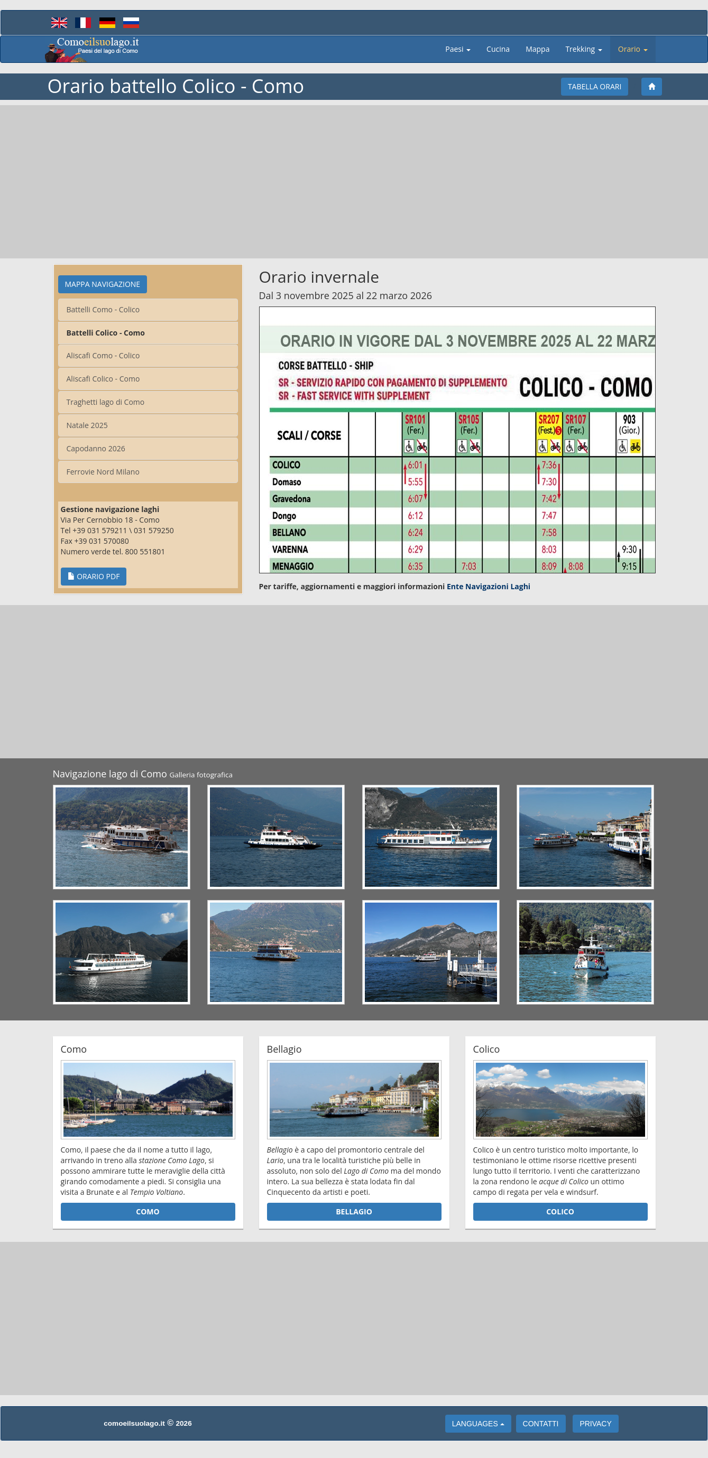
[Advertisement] (354, 182)
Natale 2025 (87, 425)
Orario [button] (633, 49)
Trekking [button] (583, 49)
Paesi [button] (458, 49)
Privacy (595, 1423)
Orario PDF (94, 576)
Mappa (541, 48)
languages (478, 1423)
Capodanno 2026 (96, 448)
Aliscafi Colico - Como (103, 379)
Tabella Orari (594, 86)
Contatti (541, 1423)
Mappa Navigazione (103, 284)
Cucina (502, 48)
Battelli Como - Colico (103, 309)
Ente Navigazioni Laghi (488, 586)
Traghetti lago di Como (106, 402)
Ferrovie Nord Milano (103, 472)
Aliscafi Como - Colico (103, 355)
